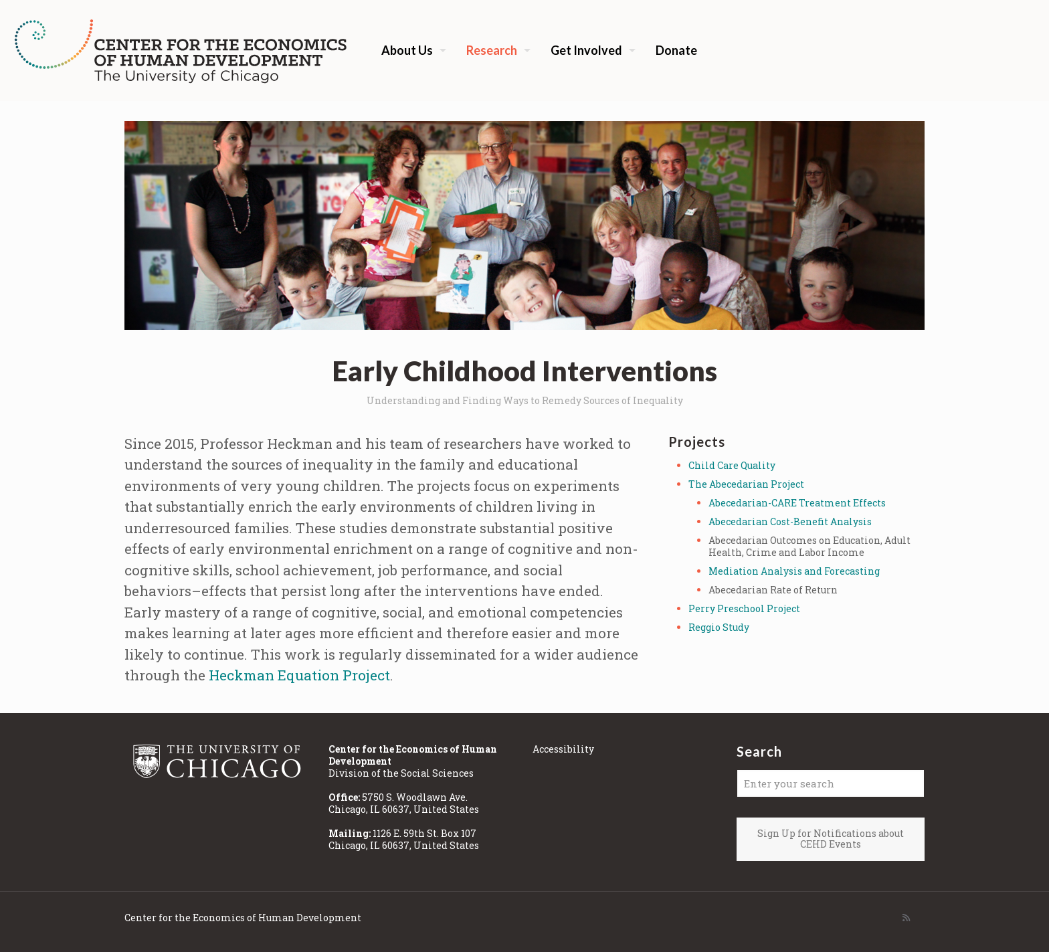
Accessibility (563, 749)
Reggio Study (718, 627)
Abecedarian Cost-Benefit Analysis (790, 521)
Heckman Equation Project (299, 675)
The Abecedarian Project (746, 484)
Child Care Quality (731, 465)
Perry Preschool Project (744, 608)
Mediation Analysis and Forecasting (794, 571)
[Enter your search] (831, 783)
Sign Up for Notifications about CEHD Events (830, 839)
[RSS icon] (906, 917)
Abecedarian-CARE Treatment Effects (797, 502)
